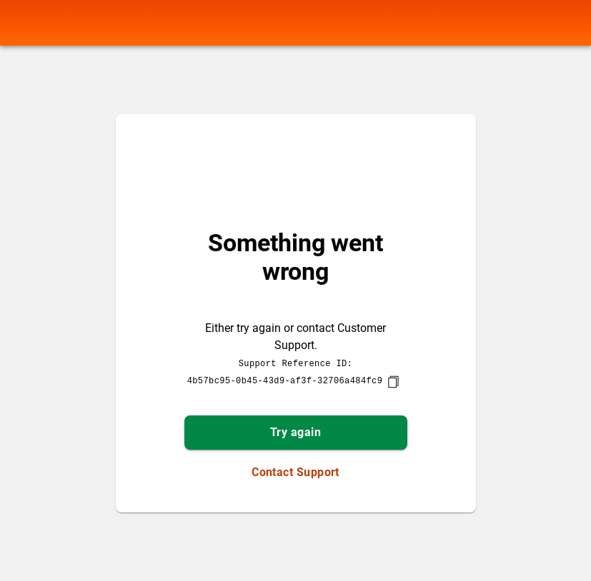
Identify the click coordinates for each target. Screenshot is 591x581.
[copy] (393, 382)
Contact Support (295, 472)
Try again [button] (295, 432)
